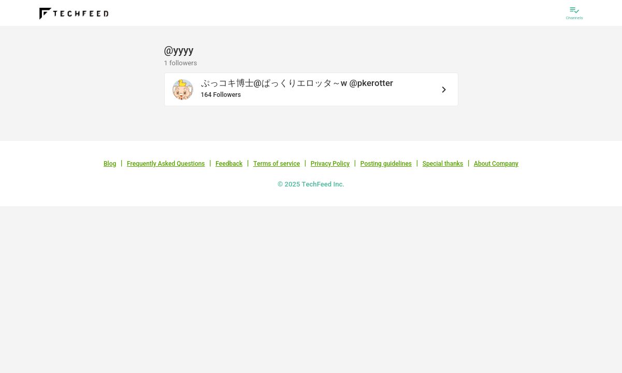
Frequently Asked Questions (166, 163)
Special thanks (443, 163)
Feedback (228, 163)
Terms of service (276, 163)
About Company (496, 163)
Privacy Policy (330, 163)
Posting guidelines (386, 163)
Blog (110, 163)
